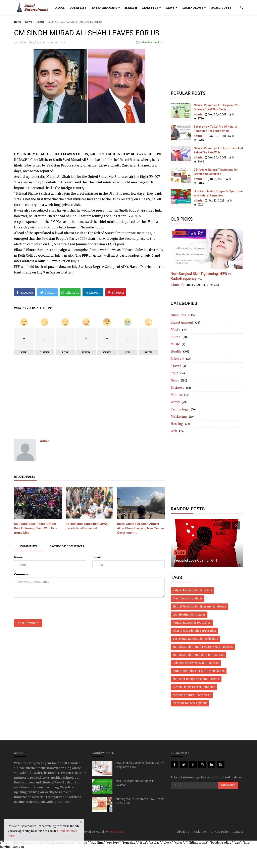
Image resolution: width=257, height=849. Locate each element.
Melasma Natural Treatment (192, 695)
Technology (194, 7)
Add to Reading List (149, 42)
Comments (29, 546)
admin (45, 441)
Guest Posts (221, 7)
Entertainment (105, 7)
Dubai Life (77, 7)
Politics (40, 21)
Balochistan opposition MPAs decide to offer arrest (86, 526)
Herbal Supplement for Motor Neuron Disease (203, 647)
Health (131, 7)
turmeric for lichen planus (190, 703)
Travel (176, 366)
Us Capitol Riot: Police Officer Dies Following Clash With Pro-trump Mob (35, 528)
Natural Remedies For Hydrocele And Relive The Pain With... (218, 150)
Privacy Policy (220, 832)
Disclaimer (200, 832)
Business (177, 388)
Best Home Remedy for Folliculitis (195, 638)
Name (18, 557)
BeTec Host (116, 832)
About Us (183, 832)
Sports (176, 337)
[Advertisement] (89, 133)
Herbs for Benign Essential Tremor (196, 679)
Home (59, 7)
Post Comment (28, 623)
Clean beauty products (187, 598)
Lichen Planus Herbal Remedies (194, 687)
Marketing (179, 416)
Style (174, 373)
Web (174, 431)
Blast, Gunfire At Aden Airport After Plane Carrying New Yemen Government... (140, 528)
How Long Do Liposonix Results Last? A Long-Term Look (139, 765)
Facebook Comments (67, 546)
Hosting (177, 424)
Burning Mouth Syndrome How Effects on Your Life (139, 801)
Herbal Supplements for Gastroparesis (198, 655)
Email (96, 557)
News (171, 7)
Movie (175, 330)
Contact (238, 832)
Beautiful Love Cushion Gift (195, 560)
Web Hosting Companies (189, 614)
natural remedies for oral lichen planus (198, 671)
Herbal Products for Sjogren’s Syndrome (199, 606)
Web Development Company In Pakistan (134, 783)
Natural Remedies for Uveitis (192, 622)
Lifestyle (151, 7)
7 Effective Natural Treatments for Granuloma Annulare (216, 172)
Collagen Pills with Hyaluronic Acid (196, 663)
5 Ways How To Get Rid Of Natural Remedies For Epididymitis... (215, 129)
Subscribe (228, 785)
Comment (21, 574)
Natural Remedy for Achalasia (192, 590)
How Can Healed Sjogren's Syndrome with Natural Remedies (218, 193)
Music (175, 344)
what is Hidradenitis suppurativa (194, 630)
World (175, 402)
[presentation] (44, 608)
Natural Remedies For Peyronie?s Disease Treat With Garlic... (216, 107)
